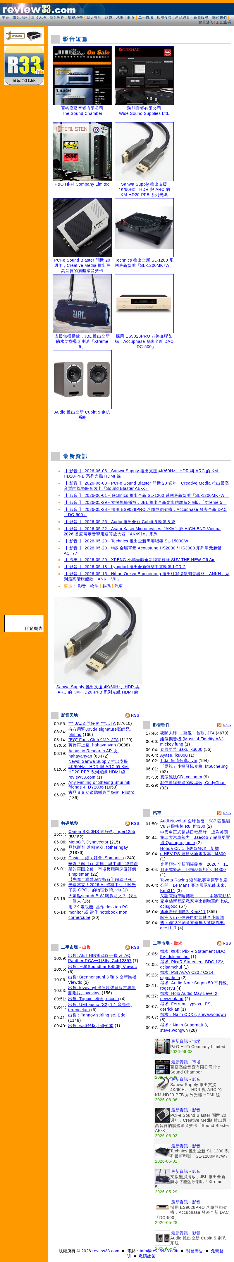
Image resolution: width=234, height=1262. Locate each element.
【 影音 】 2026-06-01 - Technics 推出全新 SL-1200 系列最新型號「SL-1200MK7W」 (146, 495)
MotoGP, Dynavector (88, 842)
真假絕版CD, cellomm (181, 777)
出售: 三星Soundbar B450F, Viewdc (102, 966)
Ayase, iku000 (174, 755)
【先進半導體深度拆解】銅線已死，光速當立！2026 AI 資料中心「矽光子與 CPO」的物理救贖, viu (102, 884)
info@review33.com (159, 1251)
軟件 (94, 586)
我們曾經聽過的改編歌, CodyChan (193, 782)
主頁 (5, 17)
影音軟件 (57, 17)
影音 (82, 586)
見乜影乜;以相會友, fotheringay (98, 847)
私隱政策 (147, 1256)
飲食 (131, 17)
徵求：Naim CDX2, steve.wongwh (193, 1014)
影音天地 (38, 17)
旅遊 (108, 17)
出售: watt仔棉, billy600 (90, 1025)
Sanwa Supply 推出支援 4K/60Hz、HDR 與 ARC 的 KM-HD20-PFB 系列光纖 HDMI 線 (98, 687)
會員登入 (206, 22)
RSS (135, 715)
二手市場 (145, 17)
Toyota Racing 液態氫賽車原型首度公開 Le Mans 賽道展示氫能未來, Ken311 (194, 885)
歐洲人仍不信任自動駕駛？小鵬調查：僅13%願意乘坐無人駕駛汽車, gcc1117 (192, 922)
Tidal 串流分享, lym (178, 760)
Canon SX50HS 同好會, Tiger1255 (101, 831)
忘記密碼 (223, 22)
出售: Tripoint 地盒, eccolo (93, 998)
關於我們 (219, 17)
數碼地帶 (75, 17)
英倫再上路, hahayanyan (92, 745)
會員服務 (201, 17)
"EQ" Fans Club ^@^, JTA (93, 739)
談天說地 (94, 17)
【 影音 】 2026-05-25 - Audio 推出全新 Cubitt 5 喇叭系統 (119, 521)
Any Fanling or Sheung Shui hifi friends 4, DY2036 (99, 784)
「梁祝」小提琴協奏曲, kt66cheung (194, 766)
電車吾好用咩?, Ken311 (183, 911)
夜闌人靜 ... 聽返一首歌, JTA (187, 733)
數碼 (106, 586)
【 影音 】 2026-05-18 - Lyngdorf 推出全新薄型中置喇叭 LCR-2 (124, 566)
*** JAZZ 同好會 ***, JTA (92, 723)
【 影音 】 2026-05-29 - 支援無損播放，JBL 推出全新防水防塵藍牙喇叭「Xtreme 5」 (145, 502)
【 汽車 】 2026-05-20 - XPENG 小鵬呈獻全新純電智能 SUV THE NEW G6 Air (139, 559)
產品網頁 (182, 17)
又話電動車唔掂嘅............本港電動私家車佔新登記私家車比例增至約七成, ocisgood (195, 901)
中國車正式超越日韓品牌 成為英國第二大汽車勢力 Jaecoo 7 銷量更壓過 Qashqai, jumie (195, 837)
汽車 (119, 17)
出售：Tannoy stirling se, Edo (96, 1015)
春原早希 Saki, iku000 (181, 749)
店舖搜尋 (164, 17)
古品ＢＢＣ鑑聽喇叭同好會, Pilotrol (102, 792)
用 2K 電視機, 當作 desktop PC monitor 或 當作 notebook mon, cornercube (98, 912)
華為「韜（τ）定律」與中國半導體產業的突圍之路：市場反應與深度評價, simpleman (103, 869)
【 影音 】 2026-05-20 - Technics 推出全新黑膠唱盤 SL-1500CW (126, 541)
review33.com (105, 1251)
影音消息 (20, 17)
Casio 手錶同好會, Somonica (96, 857)
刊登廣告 (194, 1251)
